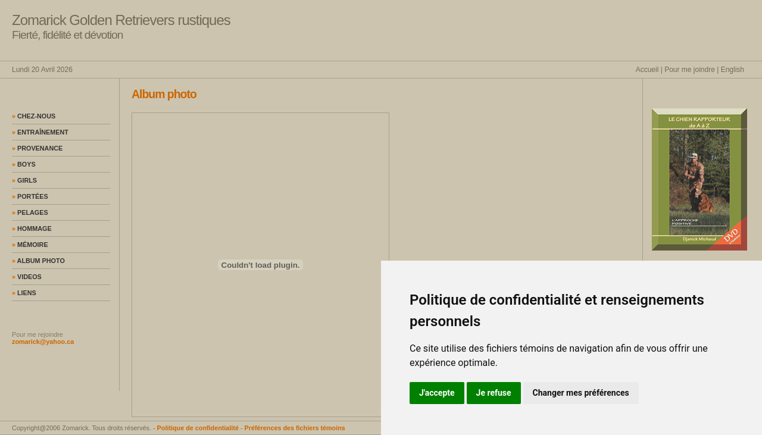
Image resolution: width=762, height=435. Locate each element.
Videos (27, 276)
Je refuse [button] (493, 393)
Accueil (647, 69)
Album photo (38, 260)
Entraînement (40, 132)
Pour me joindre (689, 69)
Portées (30, 196)
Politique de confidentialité (198, 427)
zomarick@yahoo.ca (43, 341)
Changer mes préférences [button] (581, 393)
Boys (24, 164)
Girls (24, 180)
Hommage (32, 228)
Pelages (30, 212)
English (732, 69)
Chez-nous (33, 116)
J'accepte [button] (437, 393)
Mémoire (30, 244)
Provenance (37, 148)
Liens (24, 292)
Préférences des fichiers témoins (295, 427)
